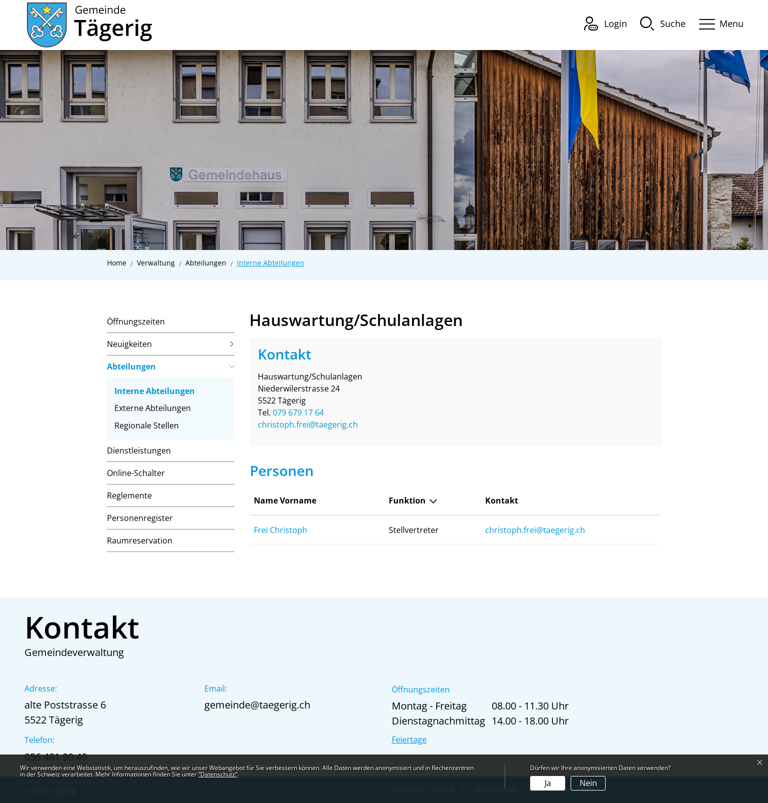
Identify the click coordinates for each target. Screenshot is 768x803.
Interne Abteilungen (154, 393)
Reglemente (129, 495)
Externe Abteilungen (152, 408)
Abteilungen (131, 366)
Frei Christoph (280, 530)
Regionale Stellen (146, 425)
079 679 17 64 (298, 412)
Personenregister (140, 518)
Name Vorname (285, 500)
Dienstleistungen (139, 450)
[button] (663, 23)
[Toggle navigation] (718, 22)
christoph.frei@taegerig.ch (308, 424)
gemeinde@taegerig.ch (257, 705)
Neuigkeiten (129, 344)
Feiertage (409, 739)
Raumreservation (139, 540)
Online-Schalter (136, 473)
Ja (548, 783)
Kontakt (501, 500)
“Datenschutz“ (217, 774)
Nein (588, 783)
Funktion (407, 500)
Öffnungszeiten (136, 321)
